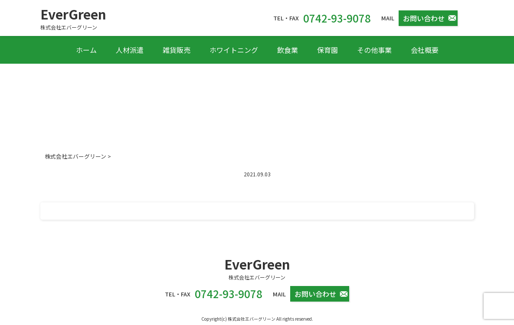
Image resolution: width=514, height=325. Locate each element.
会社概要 (425, 50)
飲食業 (287, 50)
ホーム (86, 50)
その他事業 (374, 50)
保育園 (327, 50)
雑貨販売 (176, 50)
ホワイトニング (234, 50)
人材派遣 (130, 50)
